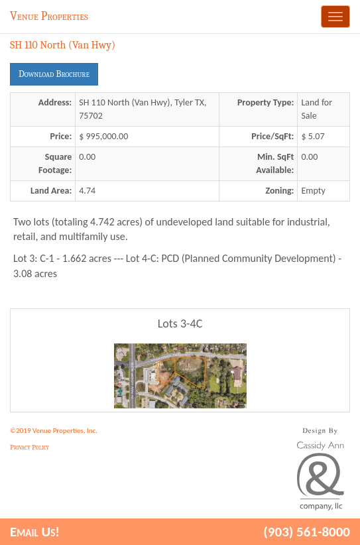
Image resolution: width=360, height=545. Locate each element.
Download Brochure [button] (54, 74)
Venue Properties (49, 16)
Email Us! (35, 531)
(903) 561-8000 (306, 531)
